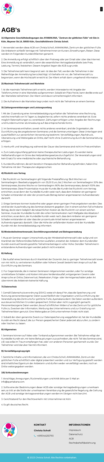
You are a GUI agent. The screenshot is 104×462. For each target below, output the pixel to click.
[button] (101, 9)
